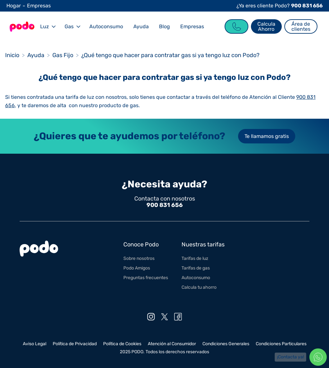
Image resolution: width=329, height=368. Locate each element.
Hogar (13, 6)
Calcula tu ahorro (199, 287)
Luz (44, 26)
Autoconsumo (106, 26)
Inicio (12, 55)
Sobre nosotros (139, 258)
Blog (164, 26)
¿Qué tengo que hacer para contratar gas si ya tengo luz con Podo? (170, 55)
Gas (69, 26)
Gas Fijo (62, 55)
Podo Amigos (136, 268)
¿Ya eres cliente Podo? (279, 6)
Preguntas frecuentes (145, 277)
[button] (47, 26)
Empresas (39, 6)
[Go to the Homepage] (21, 26)
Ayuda (141, 26)
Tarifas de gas (196, 268)
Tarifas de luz (195, 258)
